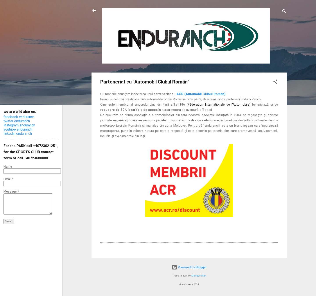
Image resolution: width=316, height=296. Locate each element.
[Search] (284, 12)
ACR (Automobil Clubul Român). (201, 94)
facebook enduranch (19, 117)
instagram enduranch (19, 125)
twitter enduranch (17, 121)
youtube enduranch (18, 129)
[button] (275, 82)
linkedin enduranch (18, 133)
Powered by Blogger (189, 267)
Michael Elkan (198, 275)
